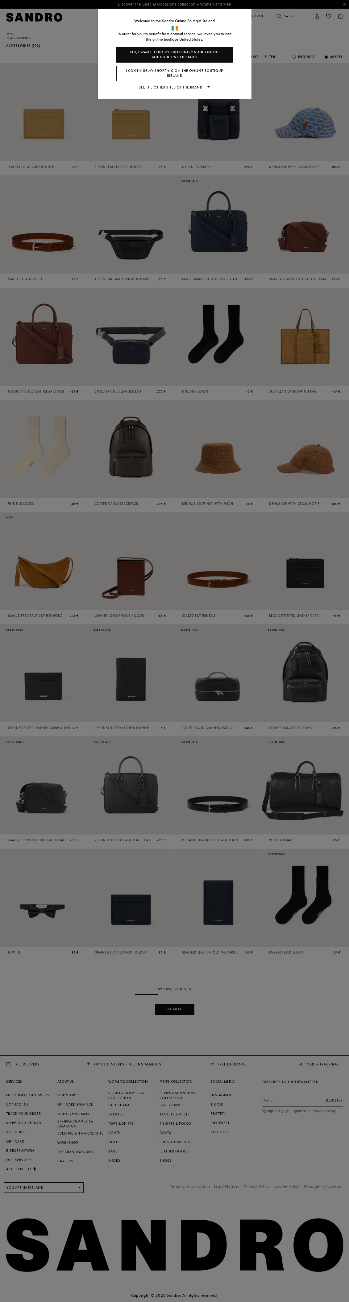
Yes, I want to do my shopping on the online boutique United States (175, 54)
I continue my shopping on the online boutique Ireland (174, 73)
